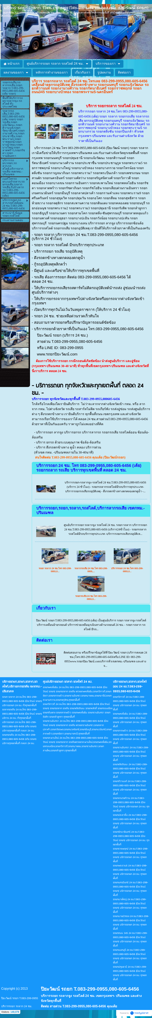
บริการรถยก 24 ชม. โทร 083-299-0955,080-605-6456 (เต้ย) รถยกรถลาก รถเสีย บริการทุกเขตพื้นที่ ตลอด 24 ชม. (89, 467)
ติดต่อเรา (44, 640)
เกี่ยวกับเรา (46, 608)
